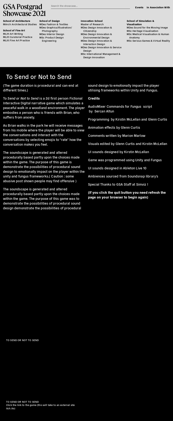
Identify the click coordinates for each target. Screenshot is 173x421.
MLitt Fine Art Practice (16, 40)
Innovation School (92, 20)
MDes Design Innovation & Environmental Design (96, 35)
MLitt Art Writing (13, 33)
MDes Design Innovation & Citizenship (96, 29)
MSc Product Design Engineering (51, 39)
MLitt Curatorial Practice (17, 36)
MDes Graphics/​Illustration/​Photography (55, 29)
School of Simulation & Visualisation (140, 22)
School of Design (49, 20)
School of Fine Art (14, 30)
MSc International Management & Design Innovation (100, 55)
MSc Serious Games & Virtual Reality (148, 40)
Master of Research (92, 24)
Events (139, 7)
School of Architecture (16, 20)
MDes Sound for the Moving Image (147, 27)
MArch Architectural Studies (20, 24)
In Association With (158, 7)
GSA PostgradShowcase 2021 (24, 9)
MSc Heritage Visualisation (142, 30)
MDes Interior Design (51, 34)
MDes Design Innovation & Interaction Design (96, 42)
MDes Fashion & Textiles (53, 24)
